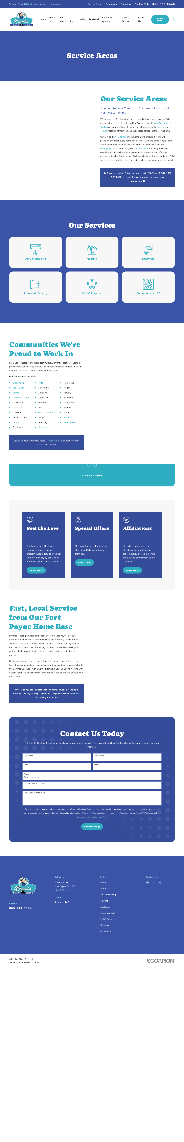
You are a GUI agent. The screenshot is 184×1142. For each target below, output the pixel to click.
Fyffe (37, 382)
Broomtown (15, 382)
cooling (108, 130)
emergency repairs (113, 148)
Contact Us (105, 1015)
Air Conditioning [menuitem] (66, 19)
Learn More (40, 654)
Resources (111, 4)
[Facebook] (154, 966)
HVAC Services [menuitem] (126, 19)
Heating (104, 984)
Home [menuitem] (43, 19)
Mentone (38, 427)
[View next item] (95, 552)
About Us (105, 972)
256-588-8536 (163, 4)
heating (164, 127)
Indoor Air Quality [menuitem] (107, 19)
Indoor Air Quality (108, 997)
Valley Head (66, 422)
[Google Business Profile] (147, 966)
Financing (126, 4)
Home (103, 966)
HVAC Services (107, 1003)
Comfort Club (141, 4)
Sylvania (64, 417)
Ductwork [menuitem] (94, 19)
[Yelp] (160, 966)
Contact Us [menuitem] (142, 19)
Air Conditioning (108, 978)
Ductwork (105, 990)
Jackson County (41, 412)
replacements (145, 148)
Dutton (12, 422)
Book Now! (160, 19)
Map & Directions (63, 974)
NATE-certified (124, 136)
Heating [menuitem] (82, 19)
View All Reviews (92, 563)
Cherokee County (17, 397)
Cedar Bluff (14, 387)
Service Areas (95, 4)
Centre (12, 392)
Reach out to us (51, 440)
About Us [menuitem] (52, 19)
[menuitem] (12, 1046)
